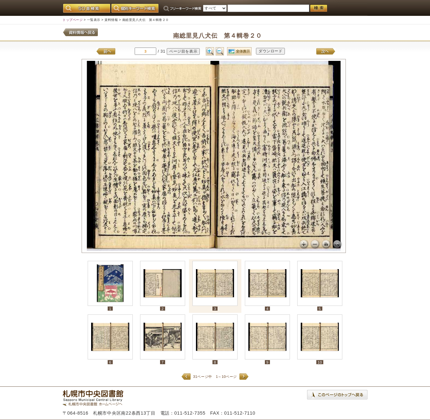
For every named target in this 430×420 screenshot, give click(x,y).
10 (320, 362)
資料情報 (111, 20)
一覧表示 (93, 20)
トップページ (73, 20)
